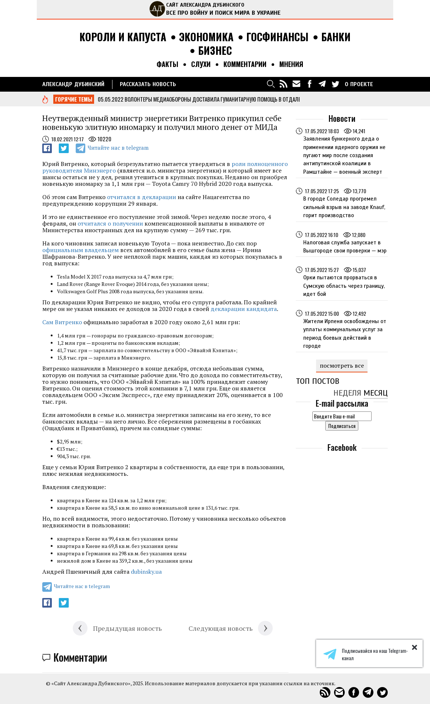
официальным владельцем (80, 250)
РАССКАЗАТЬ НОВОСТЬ (148, 84)
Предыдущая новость (127, 628)
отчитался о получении (110, 223)
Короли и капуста (122, 37)
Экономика (206, 37)
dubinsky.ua (146, 571)
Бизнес (215, 50)
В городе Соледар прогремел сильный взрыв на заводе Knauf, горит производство (344, 207)
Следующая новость (220, 628)
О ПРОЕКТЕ (359, 84)
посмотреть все (342, 365)
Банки (336, 37)
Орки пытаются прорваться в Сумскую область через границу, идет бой (344, 285)
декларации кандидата (244, 309)
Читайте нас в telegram (117, 147)
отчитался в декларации (141, 197)
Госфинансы (277, 37)
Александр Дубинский (73, 84)
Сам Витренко (62, 322)
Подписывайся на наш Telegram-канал (365, 654)
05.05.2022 (110, 99)
